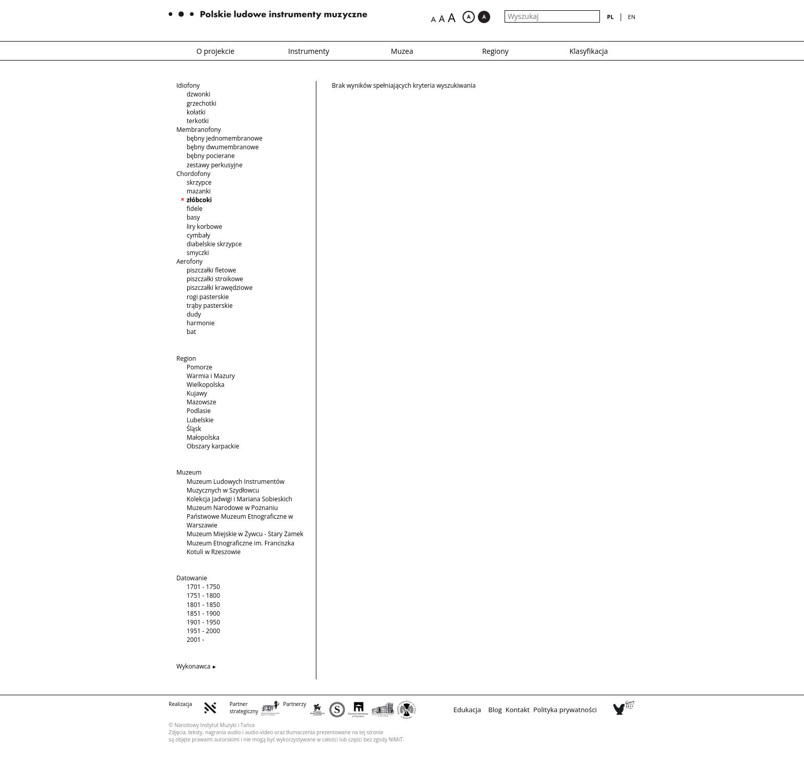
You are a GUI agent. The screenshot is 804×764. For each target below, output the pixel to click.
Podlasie (199, 410)
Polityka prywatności (565, 709)
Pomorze (199, 367)
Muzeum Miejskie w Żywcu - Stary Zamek (245, 534)
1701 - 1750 (203, 586)
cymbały (198, 235)
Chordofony (193, 173)
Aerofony (189, 261)
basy (193, 217)
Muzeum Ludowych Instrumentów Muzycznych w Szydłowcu (236, 486)
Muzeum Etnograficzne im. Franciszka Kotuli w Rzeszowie (240, 547)
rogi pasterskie (208, 296)
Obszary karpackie (213, 446)
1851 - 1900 (203, 613)
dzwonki (198, 94)
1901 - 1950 (203, 622)
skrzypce (199, 182)
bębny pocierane (211, 155)
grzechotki (201, 103)
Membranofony (198, 129)
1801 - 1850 (203, 604)
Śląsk (194, 428)
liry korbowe (204, 226)
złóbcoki (199, 199)
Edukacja (467, 709)
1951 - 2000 (203, 630)
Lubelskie (200, 420)
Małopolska (203, 437)
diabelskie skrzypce (214, 244)
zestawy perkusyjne (215, 165)
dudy (194, 314)
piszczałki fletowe (211, 270)
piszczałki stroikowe (215, 279)
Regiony (495, 51)
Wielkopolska (206, 384)
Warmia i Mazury (211, 375)
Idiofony (188, 85)
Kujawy (197, 393)
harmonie (200, 323)
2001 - (195, 639)
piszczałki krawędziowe (219, 287)
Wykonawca (193, 666)
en (631, 17)
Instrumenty (308, 51)
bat (191, 331)
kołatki (196, 112)
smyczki (198, 252)
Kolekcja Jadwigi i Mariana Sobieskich (239, 499)
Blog (495, 709)
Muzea (402, 51)
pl (610, 17)
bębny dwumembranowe (222, 147)
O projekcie (215, 51)
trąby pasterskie (210, 305)
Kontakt (518, 709)
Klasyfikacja (589, 51)
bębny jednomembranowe (225, 138)
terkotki (198, 120)
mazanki (199, 191)
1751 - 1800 (203, 595)
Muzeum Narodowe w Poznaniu (232, 507)
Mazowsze (201, 402)
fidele (195, 208)
